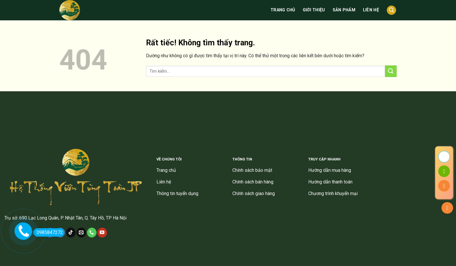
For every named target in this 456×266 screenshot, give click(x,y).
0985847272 (48, 232)
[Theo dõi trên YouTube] (102, 233)
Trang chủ (282, 10)
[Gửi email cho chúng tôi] (81, 233)
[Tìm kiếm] (391, 10)
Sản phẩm (344, 10)
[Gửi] (391, 71)
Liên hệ (371, 10)
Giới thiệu (314, 10)
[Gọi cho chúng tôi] (92, 233)
